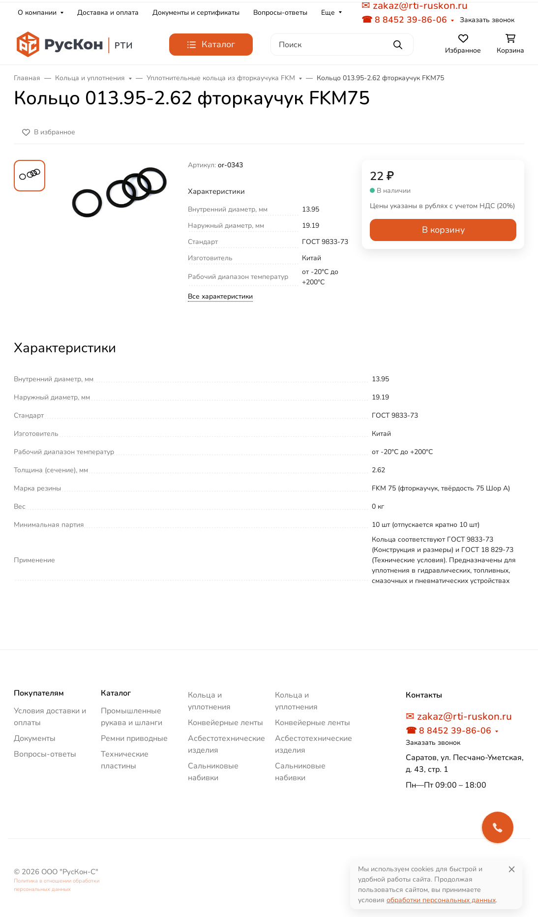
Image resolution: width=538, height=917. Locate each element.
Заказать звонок (487, 20)
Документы (35, 738)
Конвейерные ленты (225, 722)
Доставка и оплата (108, 12)
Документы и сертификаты (195, 12)
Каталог (116, 693)
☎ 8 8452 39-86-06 (404, 20)
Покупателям (39, 693)
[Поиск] (342, 44)
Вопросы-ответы (280, 12)
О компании (37, 12)
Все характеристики (220, 296)
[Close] (511, 869)
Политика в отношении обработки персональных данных (56, 885)
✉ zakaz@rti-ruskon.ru (459, 716)
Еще (328, 12)
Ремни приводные (134, 738)
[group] (118, 241)
